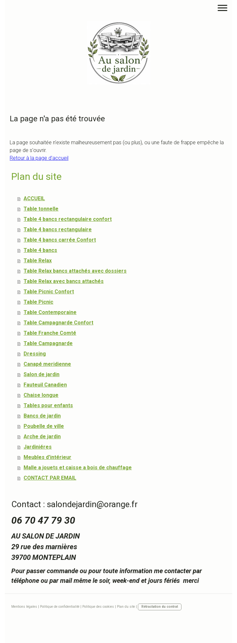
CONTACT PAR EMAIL (50, 478)
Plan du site (126, 607)
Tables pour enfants (48, 405)
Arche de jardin (42, 436)
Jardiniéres (38, 447)
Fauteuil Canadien (45, 385)
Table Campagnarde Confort (58, 323)
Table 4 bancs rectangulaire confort (68, 219)
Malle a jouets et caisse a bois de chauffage (78, 467)
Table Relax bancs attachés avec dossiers (75, 271)
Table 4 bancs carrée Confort (60, 240)
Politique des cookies (98, 607)
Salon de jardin (41, 374)
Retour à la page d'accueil (39, 158)
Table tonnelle (41, 209)
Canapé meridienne (47, 364)
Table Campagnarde (48, 343)
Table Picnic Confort (49, 292)
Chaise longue (41, 395)
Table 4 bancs (40, 250)
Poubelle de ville (44, 426)
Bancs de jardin (42, 416)
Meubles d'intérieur (47, 457)
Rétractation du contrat (159, 607)
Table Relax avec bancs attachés (64, 281)
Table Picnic (38, 302)
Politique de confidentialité (59, 607)
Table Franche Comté (50, 333)
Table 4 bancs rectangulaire (58, 229)
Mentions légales (24, 607)
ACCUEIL (34, 198)
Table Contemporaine (50, 312)
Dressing (35, 354)
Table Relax (38, 260)
